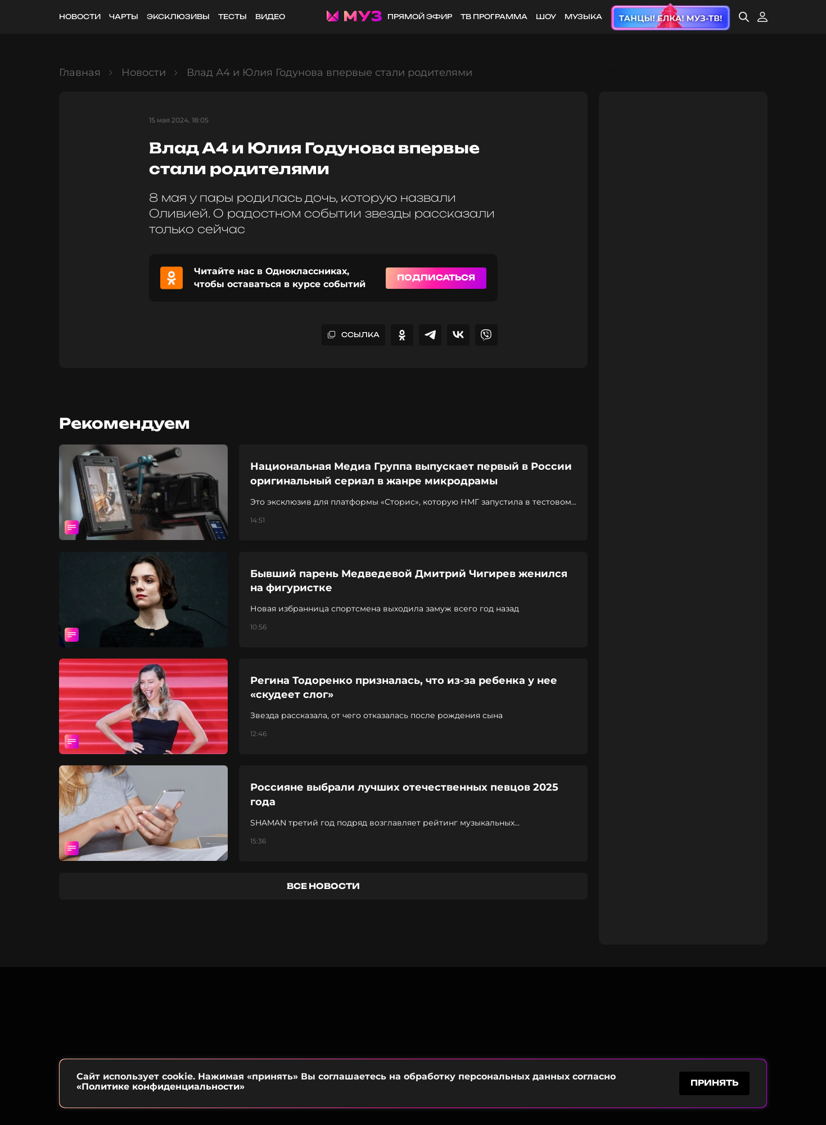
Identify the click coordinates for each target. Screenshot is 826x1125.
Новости (80, 16)
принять (714, 1082)
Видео (270, 16)
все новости (323, 886)
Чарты (123, 16)
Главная (80, 72)
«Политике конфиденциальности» (160, 1084)
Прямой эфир (419, 16)
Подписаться (436, 277)
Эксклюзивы (178, 16)
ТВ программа (494, 16)
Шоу (546, 16)
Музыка (583, 16)
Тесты (232, 16)
